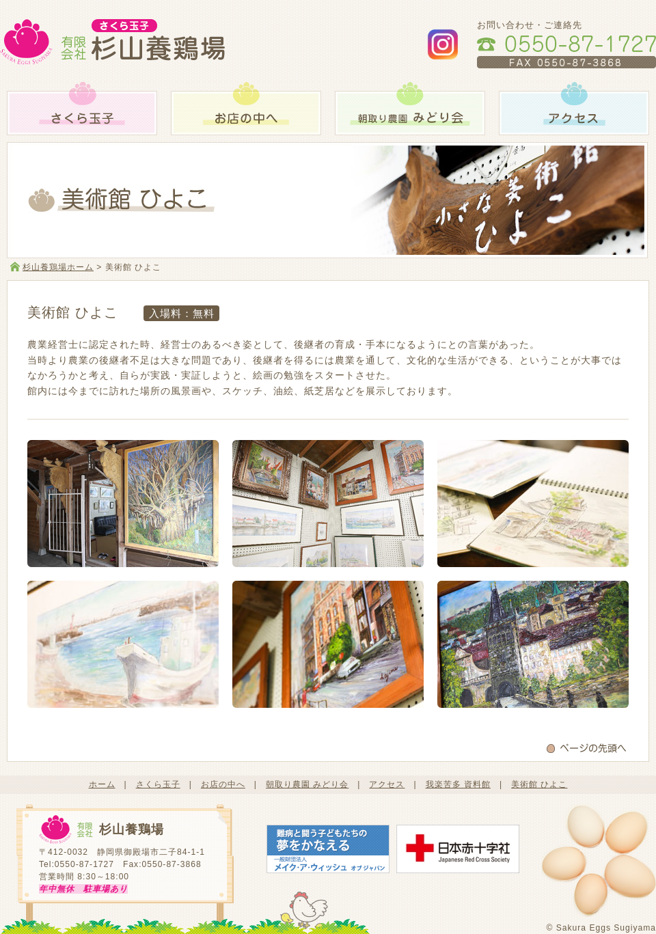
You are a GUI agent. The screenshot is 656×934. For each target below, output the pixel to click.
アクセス (387, 784)
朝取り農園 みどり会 (307, 784)
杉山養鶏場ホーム (58, 267)
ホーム (102, 784)
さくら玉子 (158, 784)
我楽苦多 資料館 (458, 784)
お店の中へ (223, 784)
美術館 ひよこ (539, 784)
